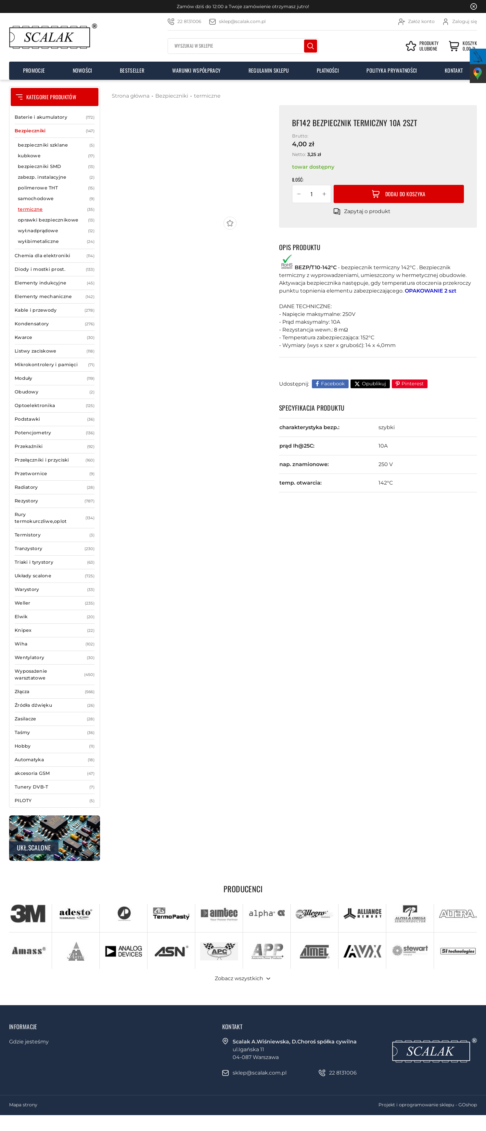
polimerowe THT (56, 188)
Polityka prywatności (391, 70)
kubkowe (56, 155)
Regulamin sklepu (269, 70)
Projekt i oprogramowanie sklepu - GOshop (427, 1105)
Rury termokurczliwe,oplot (55, 518)
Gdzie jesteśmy (29, 1042)
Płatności (328, 70)
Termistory (55, 535)
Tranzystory (55, 548)
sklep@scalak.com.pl (242, 21)
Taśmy (55, 732)
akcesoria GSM (55, 773)
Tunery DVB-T (55, 787)
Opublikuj (374, 383)
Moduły (55, 378)
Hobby (55, 746)
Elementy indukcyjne (55, 283)
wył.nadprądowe (56, 230)
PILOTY (55, 800)
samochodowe (56, 198)
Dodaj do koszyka (405, 194)
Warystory (55, 589)
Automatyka (55, 759)
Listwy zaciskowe (55, 351)
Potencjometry (55, 432)
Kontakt (454, 70)
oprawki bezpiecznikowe (56, 220)
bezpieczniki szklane (56, 145)
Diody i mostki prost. (55, 269)
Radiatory (55, 487)
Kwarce (55, 337)
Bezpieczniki (55, 131)
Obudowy (55, 392)
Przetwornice (55, 473)
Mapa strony (23, 1105)
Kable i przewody (55, 310)
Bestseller (132, 70)
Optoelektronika (55, 405)
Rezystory (55, 501)
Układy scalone (55, 576)
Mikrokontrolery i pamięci (55, 364)
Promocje (34, 70)
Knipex (55, 630)
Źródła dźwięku (55, 705)
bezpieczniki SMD (56, 166)
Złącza (55, 691)
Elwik (55, 616)
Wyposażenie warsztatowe (55, 675)
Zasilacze (55, 719)
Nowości (82, 70)
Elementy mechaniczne (55, 296)
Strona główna (130, 96)
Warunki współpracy (196, 70)
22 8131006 (189, 21)
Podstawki (55, 419)
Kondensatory (55, 324)
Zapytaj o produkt (367, 211)
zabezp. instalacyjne (56, 177)
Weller (55, 603)
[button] (299, 194)
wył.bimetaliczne (56, 241)
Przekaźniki (55, 446)
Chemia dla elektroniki (55, 255)
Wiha (55, 644)
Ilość (297, 179)
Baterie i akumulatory (55, 117)
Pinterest (413, 383)
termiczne (56, 209)
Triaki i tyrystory (55, 562)
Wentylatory (55, 657)
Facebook (333, 383)
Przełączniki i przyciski (55, 460)
